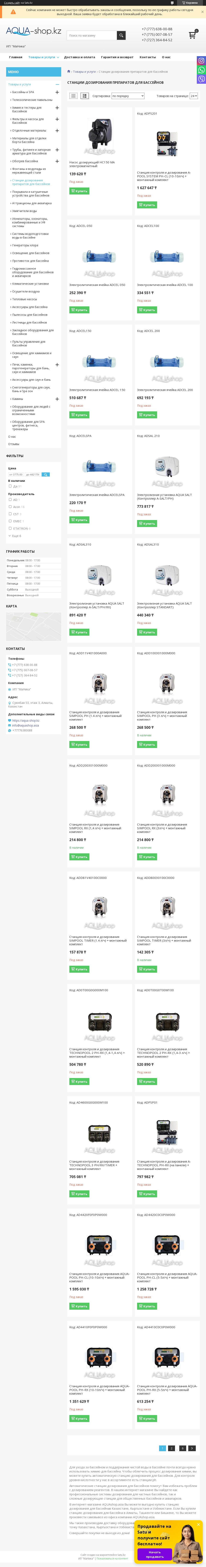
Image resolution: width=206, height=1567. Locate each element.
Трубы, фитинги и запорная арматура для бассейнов (31, 151)
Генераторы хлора (25, 245)
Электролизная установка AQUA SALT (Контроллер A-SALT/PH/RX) (96, 605)
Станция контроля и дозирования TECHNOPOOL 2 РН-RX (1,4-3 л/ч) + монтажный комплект (163, 1052)
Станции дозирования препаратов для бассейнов (31, 182)
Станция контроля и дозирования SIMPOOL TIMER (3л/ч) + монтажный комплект (164, 940)
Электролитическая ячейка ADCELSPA (96, 495)
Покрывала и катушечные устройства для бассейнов (30, 193)
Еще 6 (16, 535)
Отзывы (13, 444)
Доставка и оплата (79, 57)
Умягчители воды (24, 211)
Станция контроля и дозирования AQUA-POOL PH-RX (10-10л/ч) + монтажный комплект (99, 1389)
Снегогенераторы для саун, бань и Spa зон (31, 389)
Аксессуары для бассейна (30, 307)
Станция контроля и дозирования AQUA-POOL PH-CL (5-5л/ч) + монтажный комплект (167, 1277)
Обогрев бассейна (25, 161)
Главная (15, 57)
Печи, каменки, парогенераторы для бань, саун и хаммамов (31, 368)
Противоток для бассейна (30, 261)
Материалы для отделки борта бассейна (29, 140)
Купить (81, 191)
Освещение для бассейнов (30, 253)
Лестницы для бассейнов (29, 322)
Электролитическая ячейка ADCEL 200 (165, 390)
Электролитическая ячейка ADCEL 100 (165, 285)
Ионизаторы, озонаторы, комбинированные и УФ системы (30, 222)
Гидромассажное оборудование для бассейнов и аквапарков (33, 272)
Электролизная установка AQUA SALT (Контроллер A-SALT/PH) (164, 496)
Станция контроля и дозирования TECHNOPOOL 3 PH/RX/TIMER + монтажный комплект (94, 1165)
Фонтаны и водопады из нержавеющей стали (29, 170)
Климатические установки (30, 284)
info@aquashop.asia (25, 725)
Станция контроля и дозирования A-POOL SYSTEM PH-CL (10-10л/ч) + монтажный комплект (164, 176)
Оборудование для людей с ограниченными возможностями (31, 410)
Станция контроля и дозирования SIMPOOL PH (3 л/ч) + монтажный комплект (162, 715)
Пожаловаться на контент (112, 1558)
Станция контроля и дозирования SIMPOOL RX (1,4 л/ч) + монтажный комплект (95, 828)
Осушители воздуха (26, 291)
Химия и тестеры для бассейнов (26, 109)
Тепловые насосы (24, 299)
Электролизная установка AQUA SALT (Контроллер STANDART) (164, 605)
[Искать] (121, 35)
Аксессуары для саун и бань (31, 380)
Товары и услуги (41, 57)
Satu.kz (121, 1555)
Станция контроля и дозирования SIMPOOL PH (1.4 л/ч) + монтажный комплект (95, 715)
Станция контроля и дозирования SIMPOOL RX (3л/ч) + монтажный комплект (162, 828)
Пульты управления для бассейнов (28, 343)
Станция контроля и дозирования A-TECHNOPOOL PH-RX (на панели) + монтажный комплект (164, 1165)
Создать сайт (12, 2)
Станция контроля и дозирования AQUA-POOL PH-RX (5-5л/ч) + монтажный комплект (167, 1389)
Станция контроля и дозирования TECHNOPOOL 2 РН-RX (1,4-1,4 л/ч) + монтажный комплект (97, 1052)
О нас (166, 57)
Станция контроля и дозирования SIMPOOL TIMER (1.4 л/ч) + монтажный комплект (98, 940)
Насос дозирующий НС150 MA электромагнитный (92, 164)
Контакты (148, 57)
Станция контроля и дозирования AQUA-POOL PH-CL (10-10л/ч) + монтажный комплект (99, 1277)
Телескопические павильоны (32, 100)
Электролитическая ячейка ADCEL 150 (97, 390)
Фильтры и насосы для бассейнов (28, 121)
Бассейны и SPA (23, 92)
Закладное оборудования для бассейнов (33, 332)
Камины (17, 399)
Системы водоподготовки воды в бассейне (30, 235)
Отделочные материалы (29, 130)
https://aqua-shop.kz (25, 720)
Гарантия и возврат (117, 57)
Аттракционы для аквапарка (32, 203)
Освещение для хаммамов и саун (31, 355)
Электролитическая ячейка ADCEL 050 (97, 285)
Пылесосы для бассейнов (30, 315)
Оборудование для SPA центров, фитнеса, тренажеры (28, 425)
